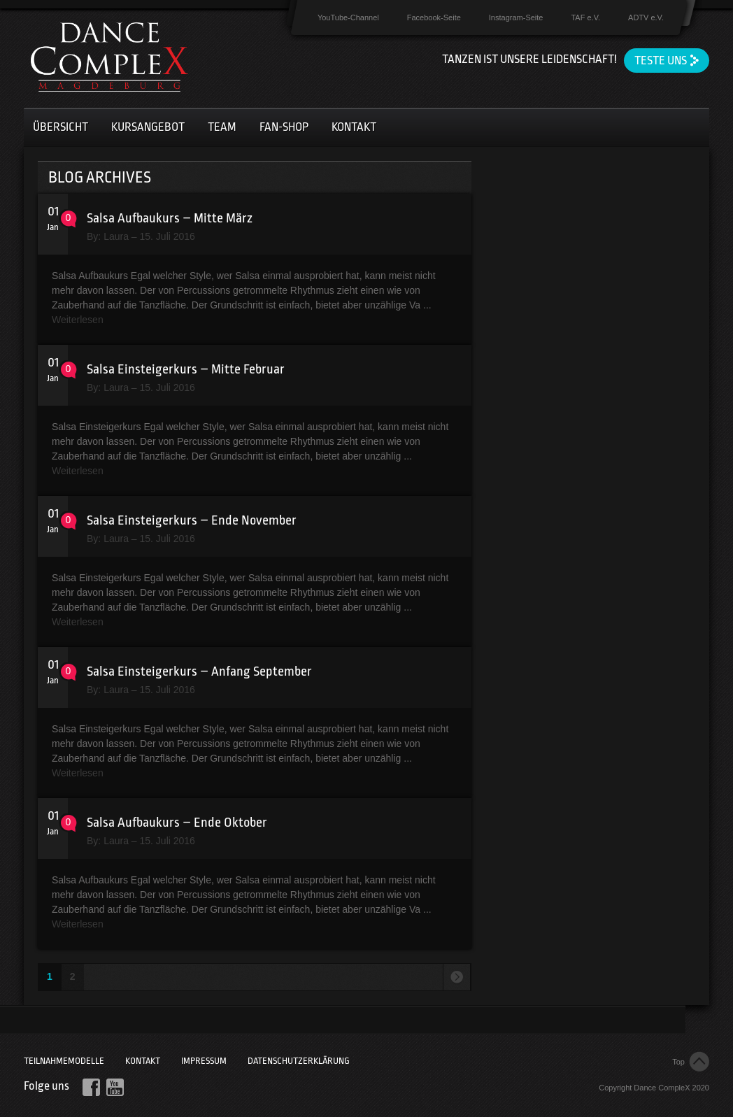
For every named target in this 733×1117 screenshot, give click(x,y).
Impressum (204, 1060)
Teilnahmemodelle (64, 1060)
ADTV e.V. (646, 17)
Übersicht (60, 127)
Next (456, 977)
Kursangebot (148, 127)
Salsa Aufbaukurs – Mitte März (169, 218)
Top (678, 1062)
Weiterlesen (78, 319)
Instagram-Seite (516, 17)
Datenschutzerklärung (299, 1060)
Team (222, 127)
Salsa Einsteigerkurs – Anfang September (199, 671)
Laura (116, 236)
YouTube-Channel (348, 17)
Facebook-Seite (434, 17)
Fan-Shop (283, 127)
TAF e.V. (585, 17)
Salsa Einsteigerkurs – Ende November (192, 520)
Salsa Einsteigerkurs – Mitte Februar (186, 369)
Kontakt (354, 127)
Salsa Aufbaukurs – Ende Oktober (177, 822)
